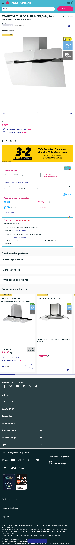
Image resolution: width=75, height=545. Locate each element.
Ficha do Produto (8, 30)
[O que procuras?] (28, 9)
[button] (71, 113)
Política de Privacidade (11, 499)
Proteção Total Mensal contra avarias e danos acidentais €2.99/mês (31, 241)
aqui (41, 189)
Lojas (5, 395)
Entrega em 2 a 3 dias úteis (16, 129)
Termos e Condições (10, 508)
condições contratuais (19, 230)
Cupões (65, 9)
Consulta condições (9, 212)
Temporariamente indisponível (48, 361)
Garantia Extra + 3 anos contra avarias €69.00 (24, 234)
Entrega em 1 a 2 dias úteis (10, 358)
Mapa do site (7, 517)
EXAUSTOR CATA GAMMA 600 (49, 299)
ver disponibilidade (8, 135)
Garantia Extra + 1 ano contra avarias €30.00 (23, 227)
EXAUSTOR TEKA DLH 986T (11, 299)
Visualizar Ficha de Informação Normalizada (16, 182)
